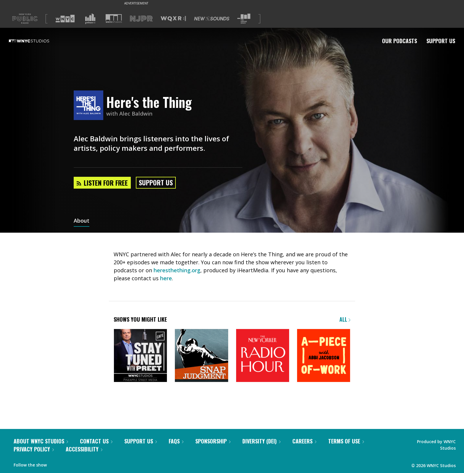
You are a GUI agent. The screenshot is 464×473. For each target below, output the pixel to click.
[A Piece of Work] (323, 356)
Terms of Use (346, 441)
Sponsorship (213, 441)
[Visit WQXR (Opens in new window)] (173, 19)
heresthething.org (177, 270)
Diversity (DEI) (261, 441)
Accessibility (84, 449)
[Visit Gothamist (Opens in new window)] (90, 18)
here (166, 278)
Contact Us (96, 441)
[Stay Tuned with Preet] (140, 356)
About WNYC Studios (41, 441)
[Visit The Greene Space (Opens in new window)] (243, 19)
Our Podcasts (399, 41)
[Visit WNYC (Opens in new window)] (65, 18)
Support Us (440, 41)
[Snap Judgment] (201, 356)
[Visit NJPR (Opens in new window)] (141, 19)
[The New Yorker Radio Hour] (262, 356)
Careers (304, 441)
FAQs (176, 441)
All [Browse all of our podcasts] (344, 319)
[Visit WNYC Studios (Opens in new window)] (114, 18)
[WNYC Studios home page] (36, 40)
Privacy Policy (34, 449)
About (81, 221)
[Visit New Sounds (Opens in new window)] (211, 19)
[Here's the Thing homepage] (90, 105)
